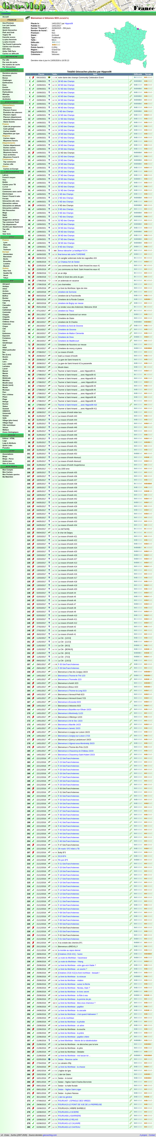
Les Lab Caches (9, 25)
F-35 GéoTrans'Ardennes (68, 664)
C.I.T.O (5, 187)
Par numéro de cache (11, 65)
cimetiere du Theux (66, 311)
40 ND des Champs (66, 85)
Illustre (5, 357)
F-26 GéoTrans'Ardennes (68, 773)
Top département (9, 224)
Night (5, 215)
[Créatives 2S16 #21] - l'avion (70, 954)
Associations (8, 454)
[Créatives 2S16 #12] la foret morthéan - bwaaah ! (78, 973)
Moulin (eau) (8, 383)
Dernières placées (10, 73)
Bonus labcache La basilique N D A (72, 251)
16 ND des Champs (66, 134)
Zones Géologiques (10, 432)
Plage (5, 399)
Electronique (8, 194)
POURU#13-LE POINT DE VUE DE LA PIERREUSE (80, 1104)
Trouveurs (7, 108)
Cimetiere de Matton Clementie (71, 333)
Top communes (9, 162)
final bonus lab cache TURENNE (71, 254)
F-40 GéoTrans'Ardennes (68, 819)
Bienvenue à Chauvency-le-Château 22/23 (75, 751)
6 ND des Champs (65, 213)
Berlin (5, 259)
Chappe (6, 315)
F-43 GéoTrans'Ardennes (68, 830)
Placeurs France (10, 110)
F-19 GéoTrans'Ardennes (68, 871)
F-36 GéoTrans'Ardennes (68, 807)
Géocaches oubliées (11, 208)
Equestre (6, 336)
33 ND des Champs (66, 224)
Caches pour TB (9, 184)
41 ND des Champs (66, 89)
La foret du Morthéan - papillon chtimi (73, 1037)
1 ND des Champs (65, 194)
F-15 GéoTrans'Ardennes (68, 886)
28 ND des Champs (66, 179)
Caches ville (8, 164)
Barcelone (7, 257)
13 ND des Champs (66, 126)
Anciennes (7, 75)
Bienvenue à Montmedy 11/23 (70, 713)
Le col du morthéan (66, 1018)
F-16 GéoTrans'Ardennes (68, 883)
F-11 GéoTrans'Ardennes (68, 901)
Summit (6, 409)
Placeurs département (12, 117)
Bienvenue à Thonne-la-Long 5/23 (72, 691)
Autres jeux (7, 461)
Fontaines (7, 338)
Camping (6, 300)
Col (4, 331)
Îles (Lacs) (7, 354)
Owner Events (9, 122)
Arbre (5, 289)
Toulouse (7, 249)
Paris (5, 247)
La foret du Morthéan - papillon (70, 1007)
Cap (4, 303)
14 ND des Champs (66, 130)
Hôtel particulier (9, 350)
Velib (5, 418)
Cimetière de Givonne (67, 330)
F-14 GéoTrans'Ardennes (68, 890)
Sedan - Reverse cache (68, 1059)
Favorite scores (9, 37)
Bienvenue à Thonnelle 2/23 (69, 679)
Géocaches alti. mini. (11, 201)
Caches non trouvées (11, 46)
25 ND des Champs (66, 168)
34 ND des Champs (66, 228)
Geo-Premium (8, 23)
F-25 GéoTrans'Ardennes (68, 770)
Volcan (5, 427)
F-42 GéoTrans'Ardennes (68, 826)
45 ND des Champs (66, 104)
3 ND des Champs (65, 202)
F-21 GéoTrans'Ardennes (68, 864)
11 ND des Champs (66, 119)
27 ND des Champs (66, 175)
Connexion (6, 14)
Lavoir (5, 369)
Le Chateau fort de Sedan (68, 262)
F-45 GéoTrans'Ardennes (68, 837)
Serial (5, 217)
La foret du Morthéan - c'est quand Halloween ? (77, 1014)
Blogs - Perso (8, 459)
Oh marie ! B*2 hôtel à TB (68, 849)
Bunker (5, 298)
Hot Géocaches (9, 210)
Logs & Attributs (9, 443)
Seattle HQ (7, 273)
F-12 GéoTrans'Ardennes (68, 898)
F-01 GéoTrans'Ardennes (68, 939)
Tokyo (5, 278)
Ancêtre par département (13, 227)
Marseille (7, 245)
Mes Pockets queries (11, 474)
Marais (5, 373)
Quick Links (7, 445)
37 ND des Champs (66, 239)
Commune (7, 189)
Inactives (6, 97)
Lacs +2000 (7, 364)
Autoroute (7, 293)
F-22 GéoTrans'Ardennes (68, 758)
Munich (6, 266)
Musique (6, 390)
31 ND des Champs (66, 190)
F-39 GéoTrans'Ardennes (68, 668)
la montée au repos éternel (69, 950)
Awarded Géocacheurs (12, 119)
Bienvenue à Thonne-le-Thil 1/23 (71, 676)
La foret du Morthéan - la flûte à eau (73, 995)
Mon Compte (8, 470)
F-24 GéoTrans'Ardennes (68, 766)
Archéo (5, 291)
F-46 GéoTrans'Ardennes (68, 841)
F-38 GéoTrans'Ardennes (68, 815)
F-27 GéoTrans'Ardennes (68, 777)
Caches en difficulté (11, 54)
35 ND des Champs (66, 232)
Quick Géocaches (10, 30)
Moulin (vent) (8, 385)
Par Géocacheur (9, 67)
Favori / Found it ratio (11, 196)
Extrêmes (6, 90)
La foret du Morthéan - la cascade (72, 1010)
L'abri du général (65, 1097)
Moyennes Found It (11, 157)
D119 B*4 (62, 856)
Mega (5, 213)
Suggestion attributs (11, 220)
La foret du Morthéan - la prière (71, 1033)
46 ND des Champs (66, 108)
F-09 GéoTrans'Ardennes (68, 909)
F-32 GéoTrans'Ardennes (68, 796)
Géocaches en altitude (12, 206)
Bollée (5, 182)
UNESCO (6, 411)
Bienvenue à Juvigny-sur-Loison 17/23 (74, 736)
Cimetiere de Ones (66, 337)
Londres (6, 264)
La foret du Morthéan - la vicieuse (72, 977)
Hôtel (5, 347)
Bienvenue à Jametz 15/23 (69, 728)
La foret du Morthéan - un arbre (71, 1025)
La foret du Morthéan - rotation (70, 980)
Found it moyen (9, 177)
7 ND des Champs (65, 217)
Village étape (8, 423)
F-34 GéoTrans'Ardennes (68, 804)
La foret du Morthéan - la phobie (71, 1022)
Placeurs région (9, 115)
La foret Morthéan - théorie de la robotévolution (77, 1041)
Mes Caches (8, 472)
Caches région (9, 138)
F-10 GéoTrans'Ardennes (68, 905)
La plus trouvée (9, 42)
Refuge (5, 402)
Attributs (6, 28)
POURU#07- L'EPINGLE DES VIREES (74, 1101)
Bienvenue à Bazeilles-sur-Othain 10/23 (74, 709)
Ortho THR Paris (9, 51)
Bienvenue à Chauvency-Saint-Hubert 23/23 (76, 755)
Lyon (5, 242)
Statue (5, 406)
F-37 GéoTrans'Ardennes (68, 811)
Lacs (4, 362)
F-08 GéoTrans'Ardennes (68, 913)
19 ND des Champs (66, 145)
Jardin (5, 359)
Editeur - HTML (9, 438)
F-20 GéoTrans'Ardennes (68, 867)
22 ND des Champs (66, 156)
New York (7, 271)
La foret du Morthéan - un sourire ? (72, 969)
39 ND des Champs (66, 81)
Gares (5, 340)
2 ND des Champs (65, 198)
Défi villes (6, 49)
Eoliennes (7, 333)
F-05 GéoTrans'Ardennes (68, 924)
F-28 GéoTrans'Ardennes (68, 781)
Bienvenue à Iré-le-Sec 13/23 (70, 721)
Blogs (5, 456)
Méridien (6, 380)
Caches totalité (9, 131)
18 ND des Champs (66, 141)
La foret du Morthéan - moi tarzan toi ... (74, 1056)
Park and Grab (8, 32)
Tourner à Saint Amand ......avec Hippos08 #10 (77, 405)
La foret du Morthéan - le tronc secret (73, 992)
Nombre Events (9, 150)
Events (5, 87)
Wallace (6, 430)
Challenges (7, 80)
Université (7, 413)
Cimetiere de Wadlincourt (68, 341)
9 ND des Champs (65, 111)
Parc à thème (8, 394)
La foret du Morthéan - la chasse (71, 1067)
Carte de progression (12, 126)
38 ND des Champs (66, 243)
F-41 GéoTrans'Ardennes (68, 822)
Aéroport (6, 284)
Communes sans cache (12, 191)
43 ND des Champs (66, 96)
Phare (5, 397)
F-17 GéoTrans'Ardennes (68, 879)
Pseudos (6, 448)
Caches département (11, 145)
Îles (4, 352)
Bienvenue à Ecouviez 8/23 (69, 702)
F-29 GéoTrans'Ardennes (68, 785)
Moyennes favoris (10, 141)
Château (6, 319)
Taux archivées (9, 155)
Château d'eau (8, 322)
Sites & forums (9, 463)
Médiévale (7, 378)
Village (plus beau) (10, 420)
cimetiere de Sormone (67, 292)
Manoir (5, 371)
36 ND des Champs (66, 235)
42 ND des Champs (66, 93)
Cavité (5, 307)
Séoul (5, 275)
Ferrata (5, 199)
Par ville (6, 60)
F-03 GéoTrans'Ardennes (68, 931)
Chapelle (6, 317)
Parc (4, 392)
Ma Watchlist (8, 477)
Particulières (8, 92)
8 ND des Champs (65, 247)
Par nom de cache (10, 62)
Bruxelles (7, 261)
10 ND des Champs (66, 115)
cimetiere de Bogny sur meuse (70, 303)
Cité (4, 329)
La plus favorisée (10, 39)
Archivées (7, 99)
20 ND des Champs (66, 149)
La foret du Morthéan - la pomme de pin (74, 999)
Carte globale (8, 129)
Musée (5, 387)
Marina (5, 376)
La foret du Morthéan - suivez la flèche (74, 984)
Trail (4, 231)
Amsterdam (8, 254)
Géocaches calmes (10, 203)
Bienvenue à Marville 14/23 (69, 725)
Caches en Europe (10, 169)
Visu (4, 180)
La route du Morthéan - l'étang (70, 962)
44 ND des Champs (66, 100)
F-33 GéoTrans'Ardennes (68, 800)
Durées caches (9, 148)
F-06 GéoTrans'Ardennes (68, 920)
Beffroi (5, 296)
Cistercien (7, 324)
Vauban (6, 416)
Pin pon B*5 (63, 860)
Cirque (5, 326)
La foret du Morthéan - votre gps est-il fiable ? (77, 965)
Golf (4, 345)
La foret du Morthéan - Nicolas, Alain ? (74, 988)
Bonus (5, 78)
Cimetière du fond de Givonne (70, 326)
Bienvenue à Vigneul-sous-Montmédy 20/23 (76, 743)
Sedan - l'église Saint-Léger (69, 1089)
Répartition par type (11, 133)
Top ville (6, 229)
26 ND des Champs (66, 172)
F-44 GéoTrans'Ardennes (68, 834)
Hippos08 (69, 23)
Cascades (6, 305)
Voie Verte (7, 234)
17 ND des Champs (66, 138)
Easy (5, 85)
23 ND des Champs (66, 160)
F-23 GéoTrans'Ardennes (68, 762)
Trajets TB (7, 35)
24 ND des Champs (66, 164)
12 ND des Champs (66, 123)
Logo (5, 441)
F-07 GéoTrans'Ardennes (68, 916)
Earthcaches (8, 83)
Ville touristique (9, 425)
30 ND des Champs (66, 187)
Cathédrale (7, 310)
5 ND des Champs (65, 209)
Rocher (5, 404)
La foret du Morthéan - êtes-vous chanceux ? (76, 1003)
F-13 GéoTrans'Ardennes (68, 894)
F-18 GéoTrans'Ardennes (68, 875)
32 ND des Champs (66, 220)
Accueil (6, 17)
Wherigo (6, 94)
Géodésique (7, 343)
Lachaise (6, 366)
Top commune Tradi (11, 222)
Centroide (6, 312)
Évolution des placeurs (12, 112)
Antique (6, 286)
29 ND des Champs (66, 183)
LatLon (5, 175)
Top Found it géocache (12, 44)
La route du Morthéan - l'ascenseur (72, 958)
